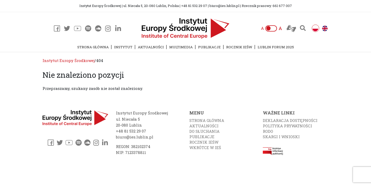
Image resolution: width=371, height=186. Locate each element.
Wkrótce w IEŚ (205, 147)
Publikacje (209, 47)
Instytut (123, 47)
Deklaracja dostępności (290, 120)
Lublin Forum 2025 (276, 47)
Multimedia (181, 47)
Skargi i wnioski (281, 136)
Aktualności (151, 47)
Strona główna (93, 47)
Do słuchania (204, 131)
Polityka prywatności (287, 125)
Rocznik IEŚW (239, 47)
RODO (268, 131)
